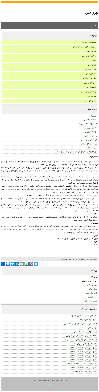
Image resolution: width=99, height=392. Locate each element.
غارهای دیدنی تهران (90, 69)
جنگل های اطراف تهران (88, 78)
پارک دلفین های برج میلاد (88, 143)
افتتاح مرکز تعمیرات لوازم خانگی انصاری (83, 347)
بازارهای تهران (92, 64)
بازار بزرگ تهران (92, 127)
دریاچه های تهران (90, 87)
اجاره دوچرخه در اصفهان (89, 281)
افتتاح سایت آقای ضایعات (88, 319)
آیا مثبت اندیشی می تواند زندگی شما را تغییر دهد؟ (80, 339)
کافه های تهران (91, 51)
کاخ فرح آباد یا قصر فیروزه (88, 123)
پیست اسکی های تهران (88, 42)
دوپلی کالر (93, 277)
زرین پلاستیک (92, 297)
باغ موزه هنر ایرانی (91, 131)
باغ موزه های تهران (90, 100)
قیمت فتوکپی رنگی (90, 301)
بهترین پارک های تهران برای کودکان (84, 46)
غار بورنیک (93, 115)
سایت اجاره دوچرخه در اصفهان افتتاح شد (83, 315)
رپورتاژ (94, 60)
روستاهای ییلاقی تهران (88, 91)
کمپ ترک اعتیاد (91, 293)
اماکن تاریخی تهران (90, 82)
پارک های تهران (91, 73)
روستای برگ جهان (91, 135)
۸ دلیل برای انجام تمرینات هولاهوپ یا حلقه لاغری (80, 323)
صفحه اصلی (93, 25)
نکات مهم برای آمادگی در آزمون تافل (85, 343)
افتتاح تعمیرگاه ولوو (90, 119)
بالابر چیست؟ (92, 147)
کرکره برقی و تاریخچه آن (89, 139)
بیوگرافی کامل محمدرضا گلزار (87, 327)
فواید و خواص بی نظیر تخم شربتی (85, 331)
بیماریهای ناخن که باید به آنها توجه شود (84, 371)
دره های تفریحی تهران (89, 55)
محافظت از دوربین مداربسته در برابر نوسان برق (81, 335)
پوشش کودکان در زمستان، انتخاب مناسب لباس (81, 363)
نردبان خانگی (93, 289)
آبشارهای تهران (91, 96)
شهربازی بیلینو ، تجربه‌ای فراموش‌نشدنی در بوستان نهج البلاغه (76, 151)
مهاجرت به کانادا (92, 285)
